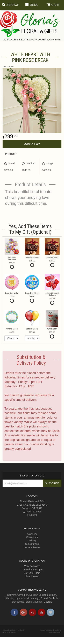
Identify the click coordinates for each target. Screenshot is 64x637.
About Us (32, 533)
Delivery (32, 540)
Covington (22, 594)
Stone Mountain (34, 601)
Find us (32, 515)
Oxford (44, 598)
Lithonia (9, 598)
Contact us (32, 537)
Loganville (20, 598)
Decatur (33, 594)
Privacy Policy (11, 632)
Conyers (11, 594)
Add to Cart (32, 144)
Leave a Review (32, 547)
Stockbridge (18, 601)
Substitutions (32, 544)
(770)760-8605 (32, 511)
